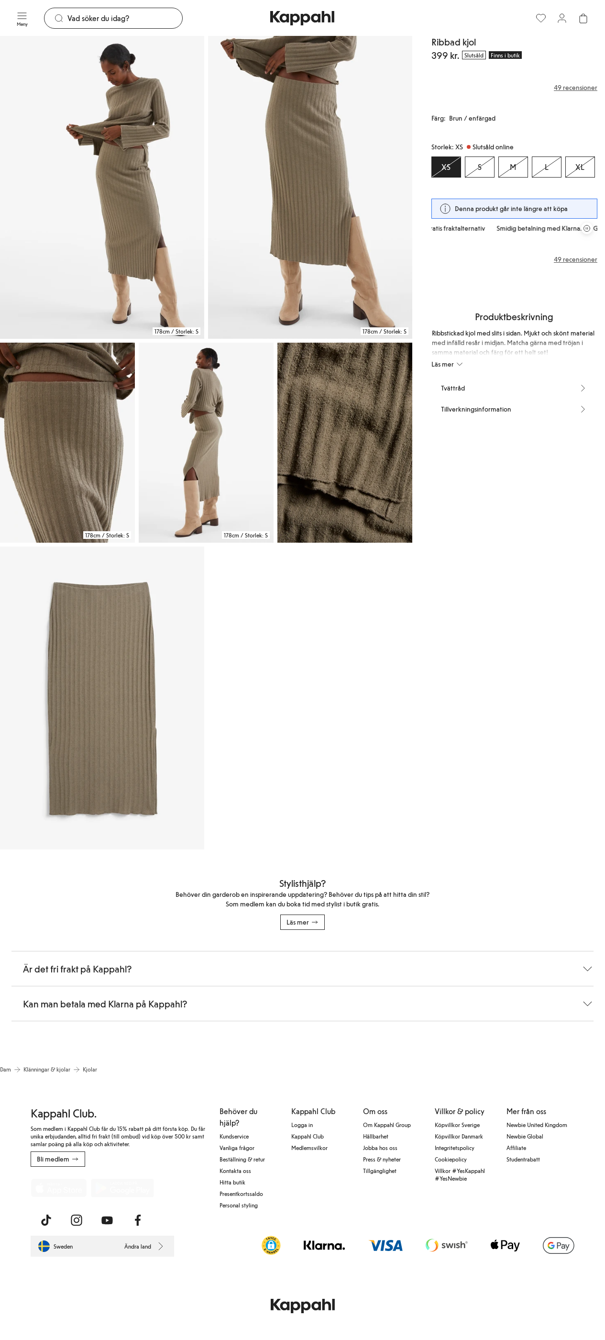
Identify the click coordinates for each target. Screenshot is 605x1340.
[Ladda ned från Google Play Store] (122, 1187)
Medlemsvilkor (309, 1147)
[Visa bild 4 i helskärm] (206, 443)
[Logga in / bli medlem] (561, 18)
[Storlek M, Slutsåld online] (513, 167)
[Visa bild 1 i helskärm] (102, 187)
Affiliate (516, 1147)
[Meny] (22, 18)
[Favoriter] (540, 18)
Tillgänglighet (379, 1170)
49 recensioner (575, 259)
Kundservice (234, 1136)
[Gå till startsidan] (302, 18)
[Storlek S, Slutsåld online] (480, 167)
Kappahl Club (307, 1136)
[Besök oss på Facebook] (137, 1220)
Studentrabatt (523, 1159)
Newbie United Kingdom (536, 1124)
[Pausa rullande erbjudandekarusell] (587, 228)
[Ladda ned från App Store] (59, 1187)
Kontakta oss (235, 1170)
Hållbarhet (375, 1136)
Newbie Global (524, 1136)
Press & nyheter (382, 1159)
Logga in (302, 1124)
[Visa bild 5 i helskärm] (344, 443)
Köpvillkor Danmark (459, 1136)
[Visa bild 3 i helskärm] (67, 443)
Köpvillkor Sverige (457, 1124)
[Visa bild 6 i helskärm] (102, 698)
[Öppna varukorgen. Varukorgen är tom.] (583, 18)
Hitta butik (232, 1182)
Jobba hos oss (380, 1147)
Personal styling (239, 1205)
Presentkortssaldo (241, 1193)
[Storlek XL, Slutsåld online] (580, 167)
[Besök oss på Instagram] (76, 1220)
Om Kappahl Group (387, 1124)
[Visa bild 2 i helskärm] (310, 187)
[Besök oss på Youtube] (107, 1220)
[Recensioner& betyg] (514, 87)
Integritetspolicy (454, 1147)
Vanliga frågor (237, 1147)
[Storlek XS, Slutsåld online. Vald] (446, 167)
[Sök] (124, 18)
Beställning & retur (242, 1159)
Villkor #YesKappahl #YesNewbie (460, 1174)
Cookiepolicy (451, 1159)
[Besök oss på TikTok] (46, 1220)
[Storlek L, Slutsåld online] (546, 167)
